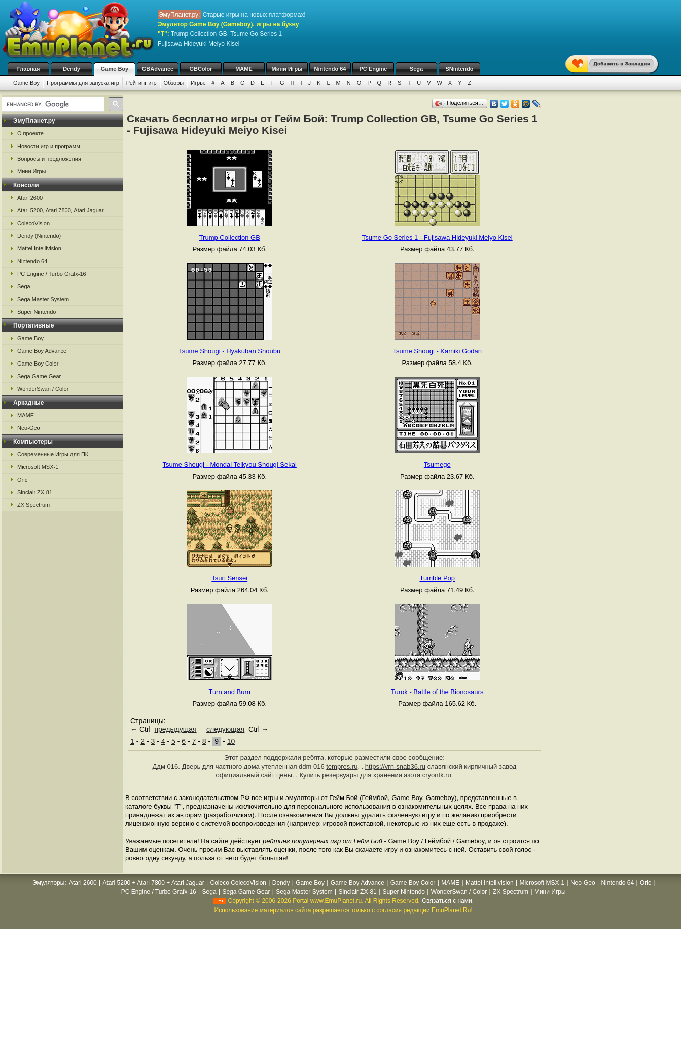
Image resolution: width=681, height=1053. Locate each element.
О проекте (30, 133)
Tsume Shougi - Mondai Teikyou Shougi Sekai (230, 464)
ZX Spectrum (33, 505)
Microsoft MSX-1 (37, 467)
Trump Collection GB (229, 237)
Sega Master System (43, 299)
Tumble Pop (437, 578)
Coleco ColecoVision (238, 882)
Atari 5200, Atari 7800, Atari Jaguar (60, 210)
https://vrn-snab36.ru (395, 766)
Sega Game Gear (39, 376)
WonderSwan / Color (42, 389)
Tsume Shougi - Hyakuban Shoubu (229, 351)
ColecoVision (33, 223)
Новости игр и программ (48, 146)
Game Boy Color (37, 363)
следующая (225, 729)
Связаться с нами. (448, 900)
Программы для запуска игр (83, 83)
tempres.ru (341, 766)
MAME (244, 69)
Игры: (198, 83)
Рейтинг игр (141, 83)
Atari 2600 (30, 198)
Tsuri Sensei (229, 578)
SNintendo (460, 69)
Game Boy (114, 69)
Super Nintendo (36, 312)
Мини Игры (287, 69)
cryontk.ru (436, 775)
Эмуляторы (48, 882)
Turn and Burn (229, 692)
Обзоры (174, 83)
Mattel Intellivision (39, 248)
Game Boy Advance (41, 351)
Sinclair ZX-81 (34, 492)
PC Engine (373, 69)
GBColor (200, 69)
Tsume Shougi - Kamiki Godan (437, 351)
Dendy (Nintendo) (39, 236)
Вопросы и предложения (49, 159)
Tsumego (437, 464)
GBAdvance (157, 69)
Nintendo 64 (330, 69)
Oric (22, 480)
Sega (416, 69)
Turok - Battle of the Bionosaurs (437, 692)
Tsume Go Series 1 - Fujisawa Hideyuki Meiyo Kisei (437, 237)
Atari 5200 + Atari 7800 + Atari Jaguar (153, 882)
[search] (52, 104)
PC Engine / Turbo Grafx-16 (51, 274)
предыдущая (175, 729)
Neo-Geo (28, 428)
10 (231, 741)
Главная (28, 69)
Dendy (71, 69)
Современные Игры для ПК (52, 454)
